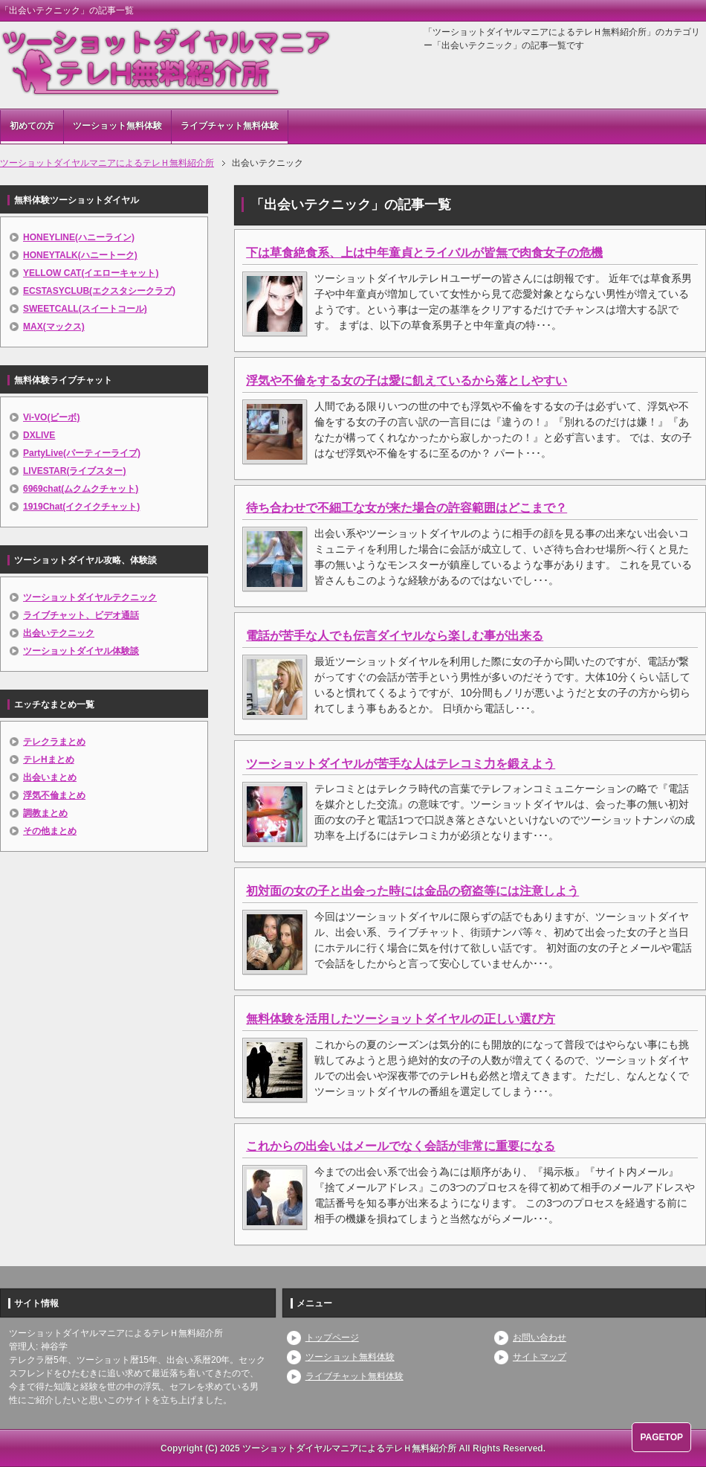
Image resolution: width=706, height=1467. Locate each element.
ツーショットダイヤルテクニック (90, 597)
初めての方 (32, 126)
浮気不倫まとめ (54, 795)
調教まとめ (45, 813)
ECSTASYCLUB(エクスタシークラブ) (99, 291)
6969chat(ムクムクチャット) (80, 489)
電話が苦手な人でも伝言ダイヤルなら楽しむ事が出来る (394, 635)
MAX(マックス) (54, 326)
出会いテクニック (58, 633)
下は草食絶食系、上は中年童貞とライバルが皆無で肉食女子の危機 (424, 252)
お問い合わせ (539, 1337)
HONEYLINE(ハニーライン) (79, 237)
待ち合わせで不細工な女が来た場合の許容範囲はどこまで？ (406, 507)
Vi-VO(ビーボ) (51, 417)
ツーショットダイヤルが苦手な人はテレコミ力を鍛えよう (400, 763)
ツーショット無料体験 (117, 126)
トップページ (332, 1337)
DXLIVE (39, 435)
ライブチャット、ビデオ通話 (81, 615)
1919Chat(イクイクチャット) (81, 506)
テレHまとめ (48, 759)
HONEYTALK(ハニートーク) (80, 255)
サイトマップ (539, 1357)
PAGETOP (661, 1437)
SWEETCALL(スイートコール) (85, 309)
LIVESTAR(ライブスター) (74, 471)
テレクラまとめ (54, 741)
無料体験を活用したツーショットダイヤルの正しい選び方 (400, 1018)
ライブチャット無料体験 (230, 126)
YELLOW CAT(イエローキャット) (90, 273)
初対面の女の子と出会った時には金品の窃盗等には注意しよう (412, 891)
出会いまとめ (50, 777)
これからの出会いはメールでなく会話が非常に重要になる (400, 1146)
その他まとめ (50, 831)
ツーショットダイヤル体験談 (81, 651)
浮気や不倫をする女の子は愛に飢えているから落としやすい (406, 380)
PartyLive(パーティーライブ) (81, 453)
